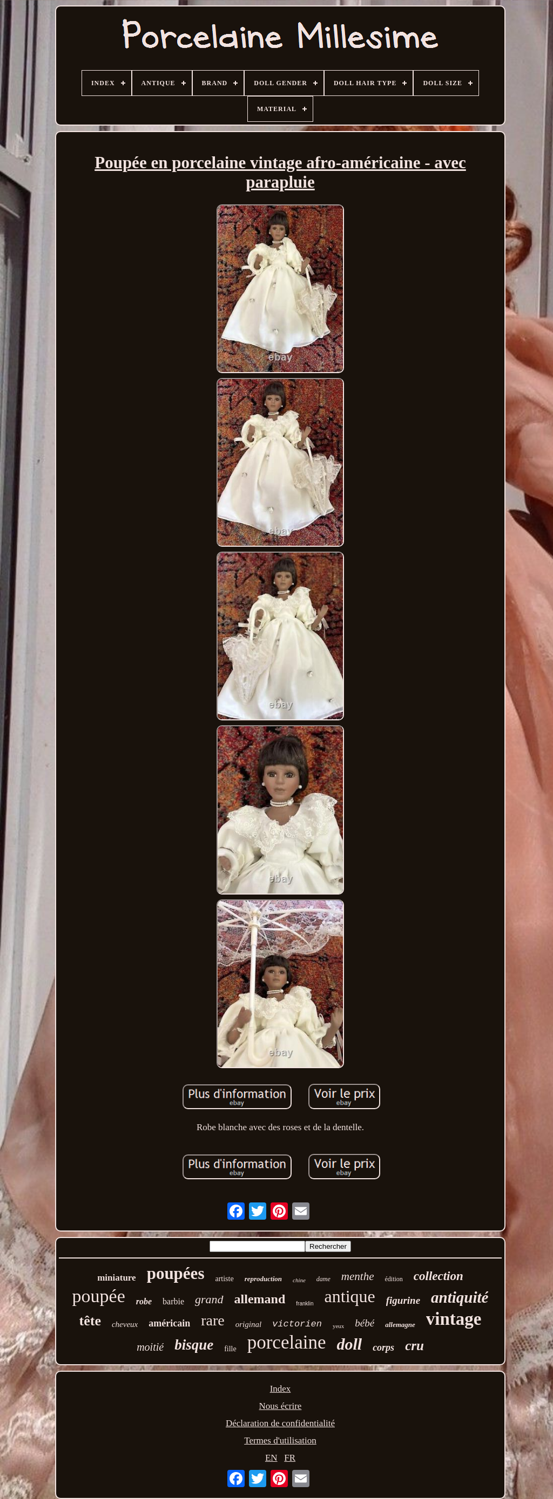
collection (438, 1276)
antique (350, 1296)
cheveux (125, 1324)
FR (289, 1458)
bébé (364, 1323)
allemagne (400, 1325)
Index (280, 1389)
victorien (297, 1324)
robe (144, 1301)
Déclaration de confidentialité (280, 1423)
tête (90, 1321)
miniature (116, 1278)
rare (213, 1320)
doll (349, 1344)
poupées (176, 1273)
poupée (98, 1296)
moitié (150, 1347)
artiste (224, 1279)
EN (271, 1458)
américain (169, 1323)
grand (209, 1299)
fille (230, 1349)
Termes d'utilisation (280, 1440)
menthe (357, 1276)
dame (323, 1279)
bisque (193, 1345)
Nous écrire (280, 1406)
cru (414, 1345)
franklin (304, 1304)
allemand (260, 1299)
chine (299, 1280)
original (248, 1324)
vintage (454, 1319)
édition (394, 1279)
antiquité (459, 1297)
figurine (403, 1300)
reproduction (263, 1279)
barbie (173, 1301)
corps (383, 1347)
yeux (338, 1326)
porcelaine (286, 1342)
